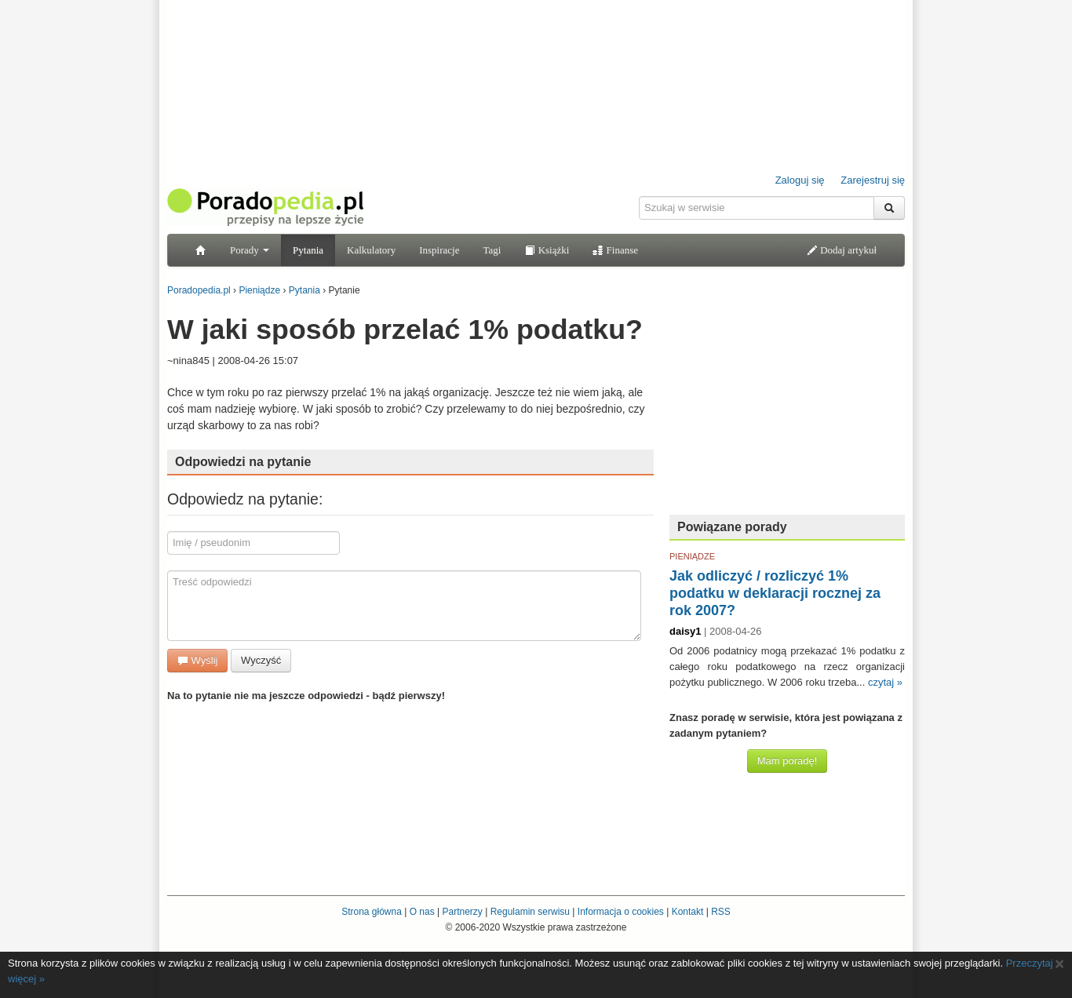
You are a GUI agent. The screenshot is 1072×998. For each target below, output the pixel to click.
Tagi (492, 250)
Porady (249, 250)
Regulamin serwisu (530, 911)
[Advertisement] (787, 404)
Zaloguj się (800, 180)
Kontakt (688, 911)
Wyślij (197, 660)
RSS (721, 911)
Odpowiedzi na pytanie (243, 461)
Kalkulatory (371, 250)
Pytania (308, 250)
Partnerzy (462, 911)
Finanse (615, 250)
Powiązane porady (732, 527)
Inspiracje (439, 250)
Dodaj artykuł (842, 250)
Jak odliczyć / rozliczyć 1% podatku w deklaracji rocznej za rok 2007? (775, 593)
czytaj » (885, 682)
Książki (546, 250)
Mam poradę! (787, 761)
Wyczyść (261, 660)
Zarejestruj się (872, 180)
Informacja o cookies (621, 911)
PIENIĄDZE (692, 556)
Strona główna (371, 911)
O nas (422, 911)
